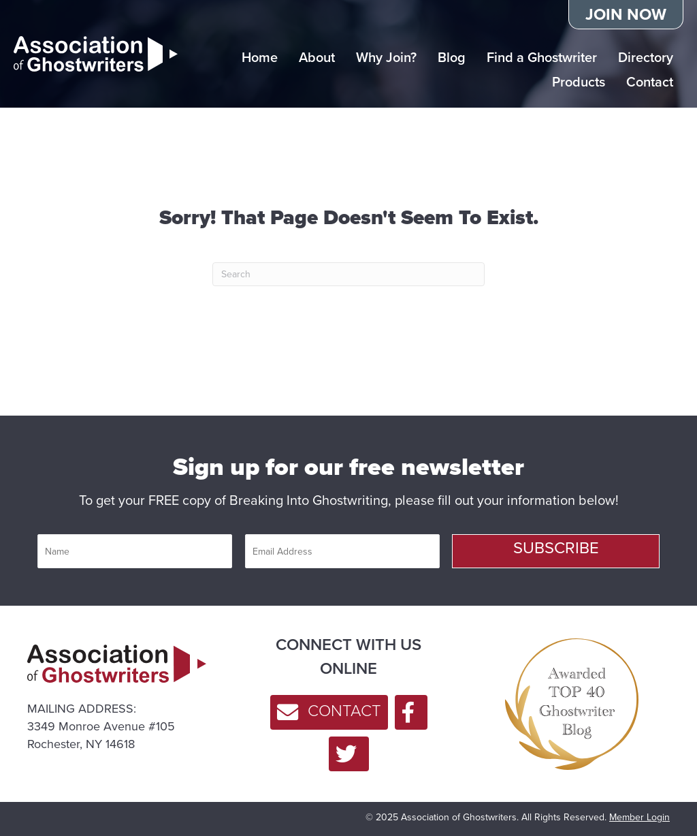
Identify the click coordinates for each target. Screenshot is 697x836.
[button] (556, 551)
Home (260, 57)
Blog (452, 57)
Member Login (639, 817)
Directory (645, 57)
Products (578, 82)
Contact (649, 82)
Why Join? (386, 57)
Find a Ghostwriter (542, 57)
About (317, 57)
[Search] (348, 274)
